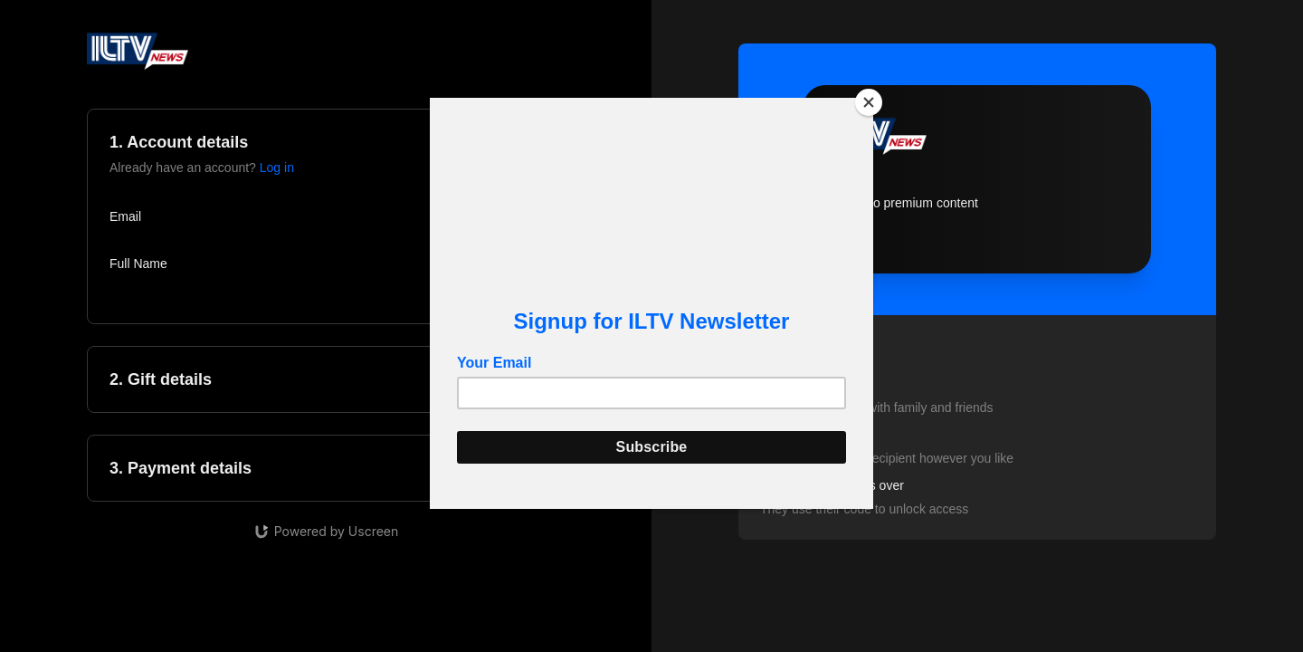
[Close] (868, 102)
